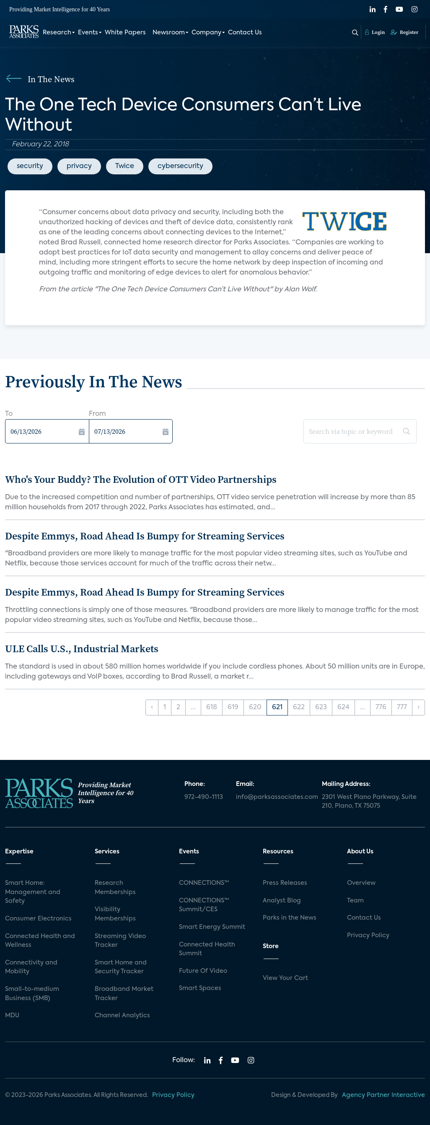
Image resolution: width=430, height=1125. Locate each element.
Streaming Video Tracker (120, 941)
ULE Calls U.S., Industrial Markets (81, 649)
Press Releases (285, 883)
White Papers (125, 33)
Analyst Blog (282, 901)
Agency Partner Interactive (383, 1095)
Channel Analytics (122, 1016)
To (9, 414)
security (30, 166)
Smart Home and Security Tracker (121, 967)
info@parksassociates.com (274, 797)
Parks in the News (289, 918)
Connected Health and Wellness (40, 941)
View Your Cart (285, 978)
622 (299, 707)
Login (375, 32)
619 (233, 707)
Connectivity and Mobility (31, 967)
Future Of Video (203, 971)
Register (404, 32)
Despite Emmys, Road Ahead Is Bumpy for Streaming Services (145, 536)
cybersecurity (180, 166)
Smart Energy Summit (212, 927)
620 (255, 707)
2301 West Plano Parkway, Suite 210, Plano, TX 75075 (369, 801)
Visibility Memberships (115, 914)
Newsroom (169, 33)
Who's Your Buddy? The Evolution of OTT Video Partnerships (141, 479)
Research (57, 33)
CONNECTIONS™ (204, 883)
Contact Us (245, 33)
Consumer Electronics (38, 919)
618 (211, 707)
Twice (124, 166)
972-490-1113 (203, 797)
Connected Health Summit (207, 949)
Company (206, 33)
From (97, 414)
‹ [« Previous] (152, 707)
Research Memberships (115, 887)
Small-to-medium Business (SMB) (32, 993)
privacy (79, 166)
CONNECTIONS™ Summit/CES (204, 905)
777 (402, 707)
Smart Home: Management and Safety (32, 892)
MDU (12, 1016)
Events (88, 33)
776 (381, 707)
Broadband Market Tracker (124, 993)
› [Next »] (418, 707)
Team (355, 901)
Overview (361, 883)
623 (321, 707)
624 (343, 707)
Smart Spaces (200, 988)
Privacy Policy (368, 935)
